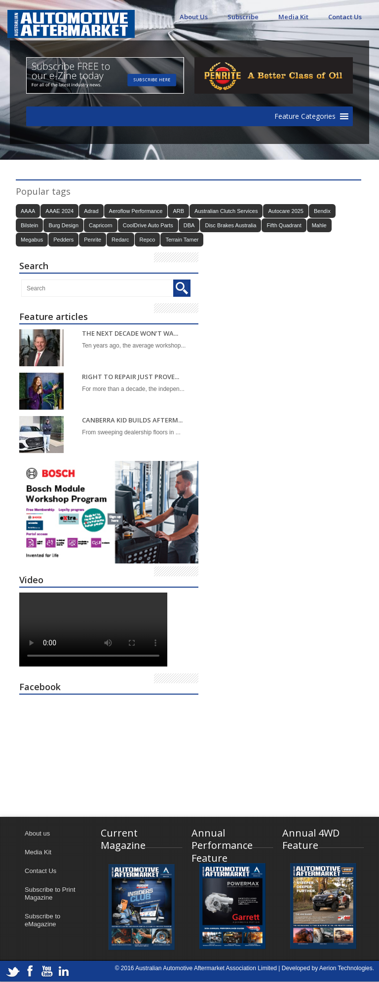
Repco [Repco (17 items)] (147, 240)
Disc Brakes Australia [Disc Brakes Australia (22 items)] (230, 225)
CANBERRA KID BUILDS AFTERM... (132, 420)
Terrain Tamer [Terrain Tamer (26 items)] (181, 240)
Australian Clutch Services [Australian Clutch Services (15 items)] (226, 211)
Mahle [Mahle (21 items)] (319, 225)
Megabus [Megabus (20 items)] (32, 240)
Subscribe (243, 16)
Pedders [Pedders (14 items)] (63, 240)
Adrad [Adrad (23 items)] (91, 211)
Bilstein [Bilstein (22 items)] (29, 225)
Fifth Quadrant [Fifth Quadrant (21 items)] (283, 225)
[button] (305, 116)
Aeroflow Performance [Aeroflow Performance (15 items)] (136, 211)
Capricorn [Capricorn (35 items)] (101, 225)
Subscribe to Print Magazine (50, 893)
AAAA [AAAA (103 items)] (28, 211)
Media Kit (293, 16)
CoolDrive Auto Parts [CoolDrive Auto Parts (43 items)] (148, 225)
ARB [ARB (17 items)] (178, 211)
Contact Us (345, 16)
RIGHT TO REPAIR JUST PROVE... (130, 377)
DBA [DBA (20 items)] (189, 225)
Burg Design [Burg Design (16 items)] (63, 225)
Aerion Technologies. (346, 968)
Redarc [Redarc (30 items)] (120, 240)
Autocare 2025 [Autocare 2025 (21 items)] (285, 211)
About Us (194, 16)
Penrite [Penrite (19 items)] (92, 240)
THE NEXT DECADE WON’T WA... (130, 333)
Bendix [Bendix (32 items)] (322, 211)
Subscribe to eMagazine (42, 920)
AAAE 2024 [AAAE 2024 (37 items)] (59, 211)
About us (37, 833)
